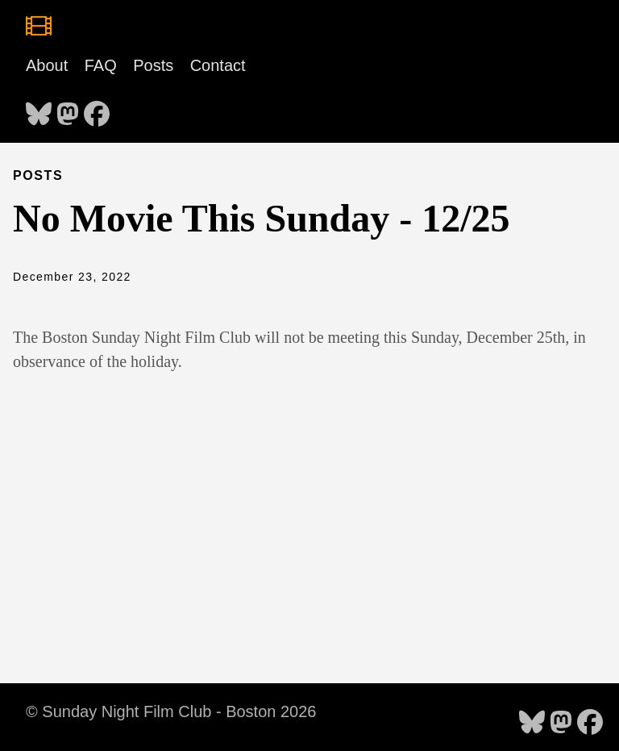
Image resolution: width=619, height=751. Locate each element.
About (47, 65)
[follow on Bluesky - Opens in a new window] (39, 109)
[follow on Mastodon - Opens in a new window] (68, 109)
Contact (218, 65)
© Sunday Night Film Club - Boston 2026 (171, 711)
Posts (153, 65)
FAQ (101, 65)
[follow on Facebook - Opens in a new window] (97, 109)
